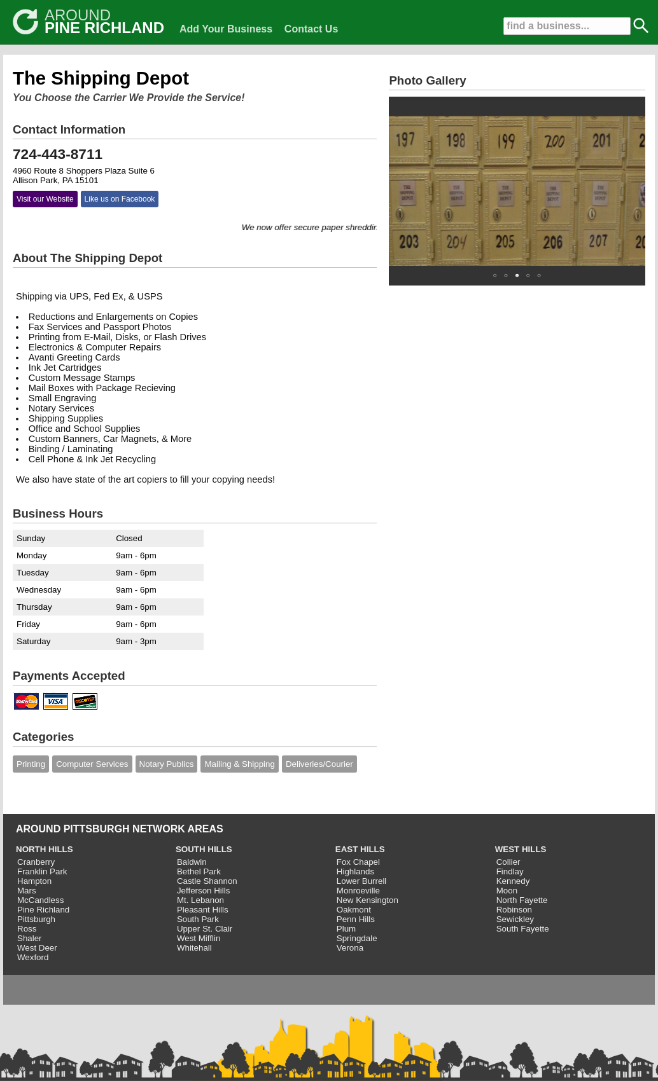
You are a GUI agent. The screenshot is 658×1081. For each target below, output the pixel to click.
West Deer (37, 948)
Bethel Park (199, 871)
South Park (198, 919)
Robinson (514, 909)
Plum (346, 928)
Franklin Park (42, 871)
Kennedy (513, 881)
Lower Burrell (362, 881)
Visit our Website (45, 199)
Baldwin (192, 862)
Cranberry (36, 862)
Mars (26, 890)
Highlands (355, 871)
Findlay (510, 871)
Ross (26, 928)
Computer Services (92, 764)
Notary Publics (166, 764)
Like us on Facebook (120, 199)
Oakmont (354, 909)
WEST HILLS (521, 849)
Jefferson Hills (203, 890)
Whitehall (194, 948)
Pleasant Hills (202, 909)
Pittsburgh (36, 919)
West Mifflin (198, 938)
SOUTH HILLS (204, 849)
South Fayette (522, 928)
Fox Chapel (358, 862)
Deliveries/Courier (319, 764)
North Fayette (522, 900)
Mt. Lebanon (200, 900)
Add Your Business (225, 29)
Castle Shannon (207, 881)
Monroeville (358, 890)
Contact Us (311, 29)
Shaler (29, 938)
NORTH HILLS (44, 849)
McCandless (40, 900)
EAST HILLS (360, 849)
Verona (350, 948)
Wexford (32, 957)
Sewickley (515, 919)
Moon (506, 890)
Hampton (34, 881)
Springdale (357, 938)
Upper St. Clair (204, 928)
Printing (31, 764)
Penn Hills (356, 919)
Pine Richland (43, 909)
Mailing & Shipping (239, 764)
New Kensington (367, 900)
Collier (508, 862)
